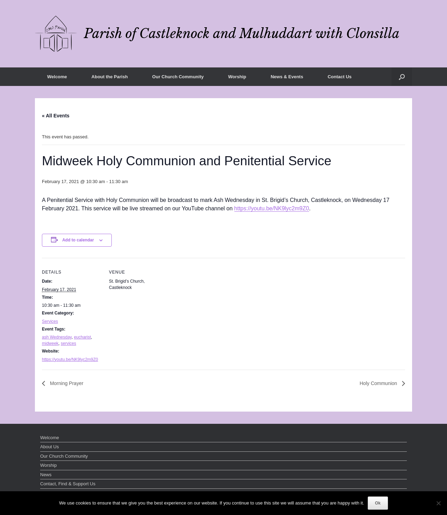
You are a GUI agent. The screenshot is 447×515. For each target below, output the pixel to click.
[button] (401, 76)
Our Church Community (178, 76)
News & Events (287, 76)
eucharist (82, 337)
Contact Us (340, 76)
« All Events (55, 115)
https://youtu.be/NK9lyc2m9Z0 (271, 208)
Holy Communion (379, 383)
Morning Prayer (66, 383)
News (46, 474)
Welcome (57, 76)
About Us (49, 446)
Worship (237, 76)
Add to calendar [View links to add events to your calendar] (78, 240)
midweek (50, 343)
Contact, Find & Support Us (67, 483)
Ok (378, 503)
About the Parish (109, 76)
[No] (438, 503)
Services (50, 321)
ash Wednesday (57, 337)
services (68, 343)
